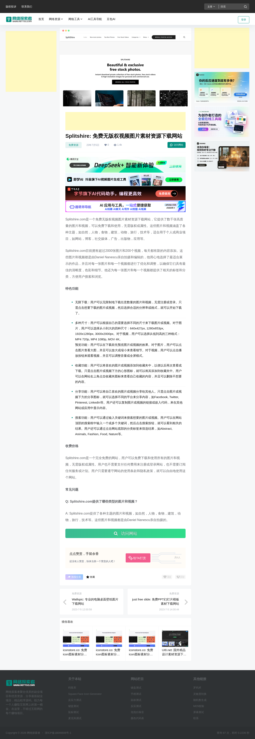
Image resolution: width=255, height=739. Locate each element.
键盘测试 (73, 706)
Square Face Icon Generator (85, 693)
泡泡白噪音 (137, 712)
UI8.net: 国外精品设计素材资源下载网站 (174, 654)
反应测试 (136, 706)
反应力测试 (74, 700)
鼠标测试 (73, 712)
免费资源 (73, 145)
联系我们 (27, 6)
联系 (196, 718)
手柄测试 (136, 693)
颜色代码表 (137, 718)
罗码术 (197, 687)
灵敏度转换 (199, 693)
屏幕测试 (198, 712)
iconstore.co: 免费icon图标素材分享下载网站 (75, 654)
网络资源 (56, 19)
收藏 (90, 577)
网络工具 (75, 19)
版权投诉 (11, 6)
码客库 (72, 687)
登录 (243, 19)
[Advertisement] (31, 61)
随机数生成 (199, 700)
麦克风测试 (74, 718)
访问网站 (176, 144)
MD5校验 (198, 706)
